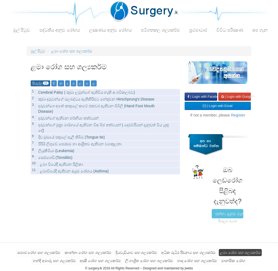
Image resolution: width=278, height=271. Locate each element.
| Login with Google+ (236, 97)
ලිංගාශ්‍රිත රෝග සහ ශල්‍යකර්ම (149, 261)
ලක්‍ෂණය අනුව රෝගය (110, 30)
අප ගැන (260, 30)
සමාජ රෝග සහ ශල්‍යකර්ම (39, 252)
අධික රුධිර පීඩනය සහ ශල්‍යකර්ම (188, 252)
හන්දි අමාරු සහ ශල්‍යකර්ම (54, 261)
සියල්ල (40, 83)
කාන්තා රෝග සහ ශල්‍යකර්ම (88, 252)
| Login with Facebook (202, 97)
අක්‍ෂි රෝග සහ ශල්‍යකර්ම (100, 261)
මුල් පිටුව (21, 30)
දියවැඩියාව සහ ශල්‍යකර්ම (136, 252)
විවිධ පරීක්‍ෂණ (229, 30)
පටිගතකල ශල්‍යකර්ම (160, 30)
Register (238, 115)
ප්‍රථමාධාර (198, 30)
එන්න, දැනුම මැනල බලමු (229, 214)
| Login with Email (217, 106)
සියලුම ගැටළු (227, 221)
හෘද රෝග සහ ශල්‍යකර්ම (197, 261)
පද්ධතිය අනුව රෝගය (59, 30)
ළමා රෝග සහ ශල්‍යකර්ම (71, 51)
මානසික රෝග (233, 261)
